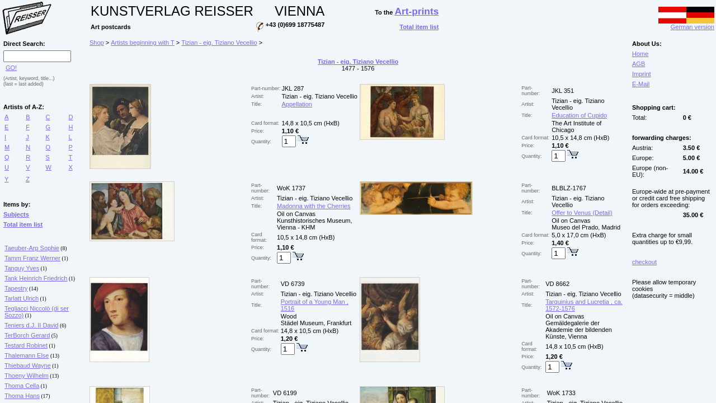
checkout (644, 262)
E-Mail (640, 84)
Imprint (641, 74)
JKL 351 (563, 90)
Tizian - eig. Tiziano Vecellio (219, 42)
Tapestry (16, 288)
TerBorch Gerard (27, 335)
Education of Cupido (579, 115)
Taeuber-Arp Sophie (31, 248)
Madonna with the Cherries (313, 206)
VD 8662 (557, 283)
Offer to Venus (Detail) (582, 212)
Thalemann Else (26, 355)
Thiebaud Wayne (27, 365)
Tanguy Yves (21, 268)
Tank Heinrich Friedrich (35, 278)
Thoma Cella (21, 385)
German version (686, 24)
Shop (97, 42)
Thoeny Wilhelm (26, 375)
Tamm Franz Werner (32, 258)
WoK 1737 (291, 188)
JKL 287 (293, 88)
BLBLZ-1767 (569, 188)
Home (640, 53)
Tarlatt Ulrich (21, 298)
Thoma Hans (22, 395)
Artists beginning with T (143, 42)
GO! (11, 67)
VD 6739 (293, 283)
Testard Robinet (26, 345)
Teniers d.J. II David (31, 325)
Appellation (297, 104)
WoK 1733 (561, 393)
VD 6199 (285, 393)
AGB (638, 63)
